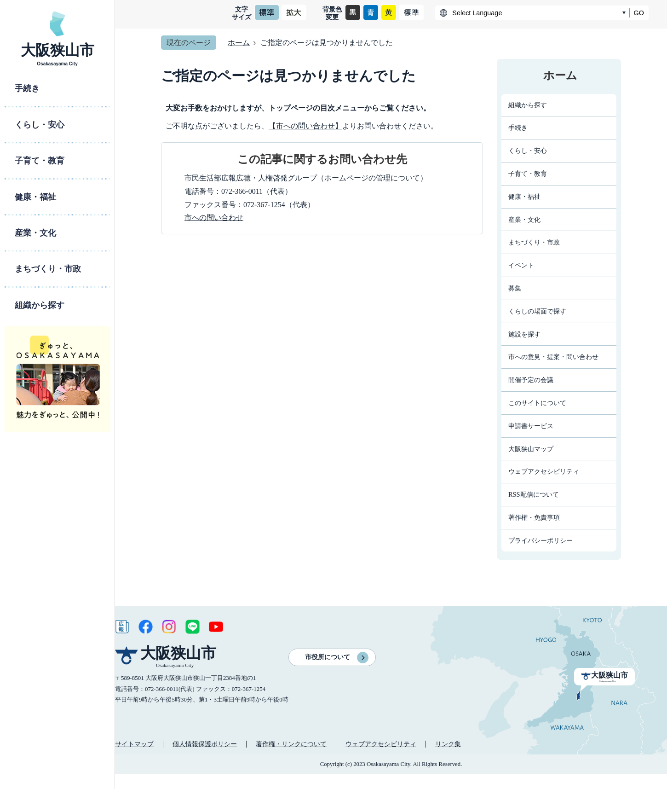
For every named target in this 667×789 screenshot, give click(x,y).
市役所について (327, 657)
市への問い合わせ (213, 217)
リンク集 (448, 744)
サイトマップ (134, 744)
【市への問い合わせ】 (305, 126)
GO (639, 13)
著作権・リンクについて (291, 744)
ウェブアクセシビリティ (380, 744)
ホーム (239, 42)
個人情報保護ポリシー (204, 744)
